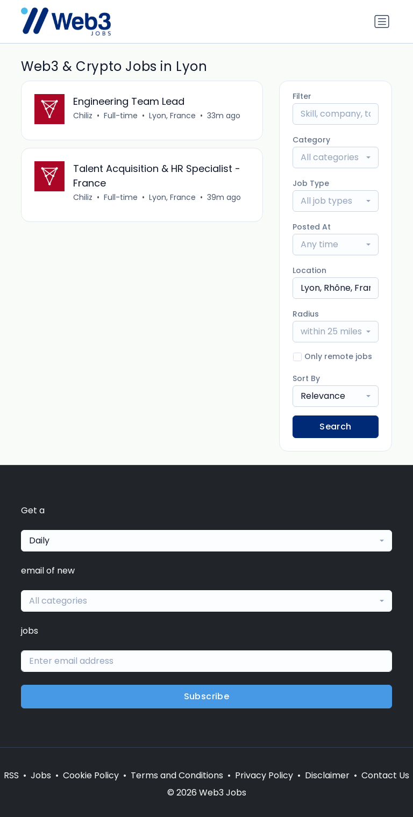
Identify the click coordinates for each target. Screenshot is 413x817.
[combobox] (336, 157)
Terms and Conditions (177, 775)
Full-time (121, 115)
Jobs (41, 775)
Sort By (306, 378)
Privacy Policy (264, 775)
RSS (11, 775)
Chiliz (82, 115)
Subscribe (207, 696)
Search (335, 426)
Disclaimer (327, 775)
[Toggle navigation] (382, 21)
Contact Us (385, 775)
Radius (306, 314)
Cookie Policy (91, 775)
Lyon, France (172, 115)
